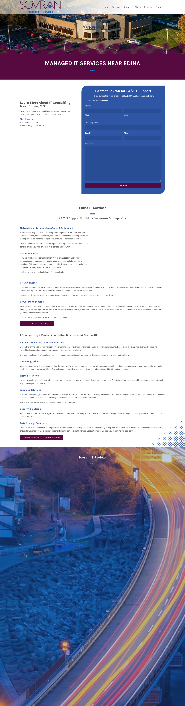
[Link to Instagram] (36, 689)
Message (89, 143)
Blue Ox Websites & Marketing (47, 702)
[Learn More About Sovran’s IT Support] (37, 323)
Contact (74, 681)
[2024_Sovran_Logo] (40, 7)
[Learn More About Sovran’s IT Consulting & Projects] (41, 437)
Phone (126, 133)
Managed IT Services (129, 681)
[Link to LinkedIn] (22, 689)
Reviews (74, 685)
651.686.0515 (26, 673)
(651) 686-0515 (130, 96)
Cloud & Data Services (130, 671)
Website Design (31, 702)
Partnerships (75, 676)
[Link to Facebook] (31, 689)
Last (126, 115)
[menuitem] (105, 7)
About (73, 671)
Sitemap (59, 702)
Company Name (92, 122)
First (87, 115)
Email (88, 133)
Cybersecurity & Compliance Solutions (135, 676)
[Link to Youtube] (26, 689)
